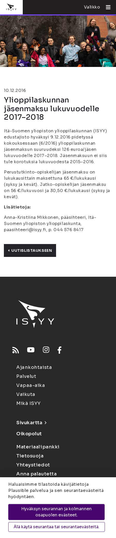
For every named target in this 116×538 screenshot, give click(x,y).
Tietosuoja (30, 456)
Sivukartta (31, 423)
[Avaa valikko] (106, 7)
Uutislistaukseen (30, 250)
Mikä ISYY (28, 403)
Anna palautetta (36, 474)
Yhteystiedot (33, 465)
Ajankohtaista (34, 367)
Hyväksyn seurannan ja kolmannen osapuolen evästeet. (56, 512)
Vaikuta (25, 394)
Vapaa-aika (30, 385)
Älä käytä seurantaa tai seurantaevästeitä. (56, 527)
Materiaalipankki (38, 447)
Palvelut (26, 376)
